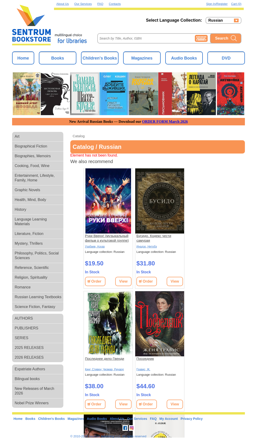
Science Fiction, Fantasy (35, 307)
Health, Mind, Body (30, 200)
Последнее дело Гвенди (104, 359)
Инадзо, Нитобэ (146, 246)
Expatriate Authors (30, 369)
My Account (168, 419)
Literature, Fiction (29, 234)
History (20, 209)
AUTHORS (24, 318)
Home (23, 58)
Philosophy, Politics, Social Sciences (37, 255)
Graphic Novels (27, 190)
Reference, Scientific (32, 268)
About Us (62, 4)
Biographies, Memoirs (33, 156)
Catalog (79, 136)
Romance (22, 287)
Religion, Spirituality (31, 277)
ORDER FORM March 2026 (165, 122)
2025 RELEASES (29, 348)
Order (96, 281)
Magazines (141, 58)
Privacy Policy (192, 419)
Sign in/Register (217, 4)
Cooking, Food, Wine (32, 166)
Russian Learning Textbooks (38, 297)
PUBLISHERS (26, 328)
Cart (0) (236, 4)
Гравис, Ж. (143, 369)
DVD (226, 58)
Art (17, 136)
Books (57, 58)
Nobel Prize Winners (32, 403)
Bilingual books (27, 379)
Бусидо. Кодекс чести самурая (153, 238)
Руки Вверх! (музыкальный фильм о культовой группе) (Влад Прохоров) (107, 238)
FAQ (100, 4)
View (123, 281)
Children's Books (100, 58)
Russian (215, 20)
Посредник (145, 359)
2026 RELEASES (29, 357)
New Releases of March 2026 (34, 391)
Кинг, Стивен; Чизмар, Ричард (104, 369)
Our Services (83, 4)
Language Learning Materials (31, 221)
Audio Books (184, 58)
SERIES (21, 338)
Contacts (115, 4)
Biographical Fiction (31, 146)
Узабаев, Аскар (95, 246)
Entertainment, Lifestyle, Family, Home (35, 178)
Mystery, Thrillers (29, 243)
